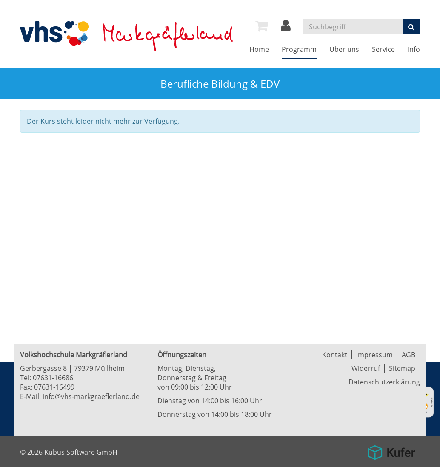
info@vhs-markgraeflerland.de (91, 396)
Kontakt (334, 354)
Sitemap (402, 368)
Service (383, 49)
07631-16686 (53, 377)
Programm (299, 49)
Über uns (344, 49)
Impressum (374, 354)
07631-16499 (54, 387)
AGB (408, 354)
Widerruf (365, 368)
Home (259, 49)
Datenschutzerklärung (384, 382)
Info (414, 49)
